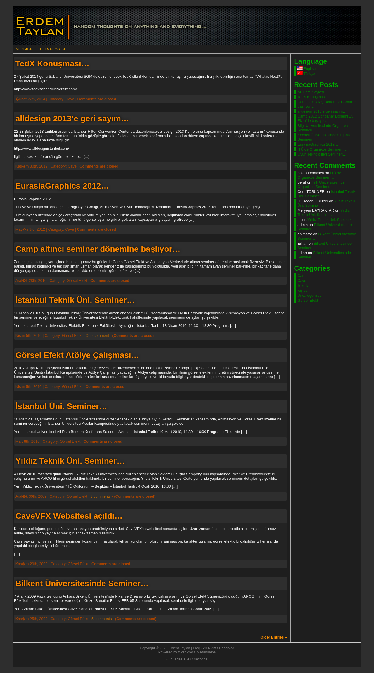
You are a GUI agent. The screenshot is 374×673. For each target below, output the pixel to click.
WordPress (186, 652)
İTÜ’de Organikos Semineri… (321, 149)
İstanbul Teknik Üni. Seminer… (75, 300)
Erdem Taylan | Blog (184, 648)
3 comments (100, 496)
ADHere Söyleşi (310, 92)
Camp (302, 275)
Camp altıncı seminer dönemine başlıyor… (98, 248)
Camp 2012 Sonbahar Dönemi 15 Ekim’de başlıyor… (325, 118)
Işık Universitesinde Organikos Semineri (320, 184)
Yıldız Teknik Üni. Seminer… (70, 460)
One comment (97, 335)
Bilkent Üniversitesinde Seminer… (82, 583)
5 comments (101, 619)
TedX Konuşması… (52, 63)
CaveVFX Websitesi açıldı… (69, 515)
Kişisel (302, 290)
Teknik (302, 285)
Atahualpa (208, 652)
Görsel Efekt (307, 300)
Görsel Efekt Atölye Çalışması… (77, 355)
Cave (301, 280)
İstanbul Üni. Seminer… (61, 406)
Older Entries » (273, 637)
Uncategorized (309, 295)
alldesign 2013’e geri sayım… (72, 118)
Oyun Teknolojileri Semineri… (322, 154)
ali (299, 220)
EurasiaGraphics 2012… (62, 185)
